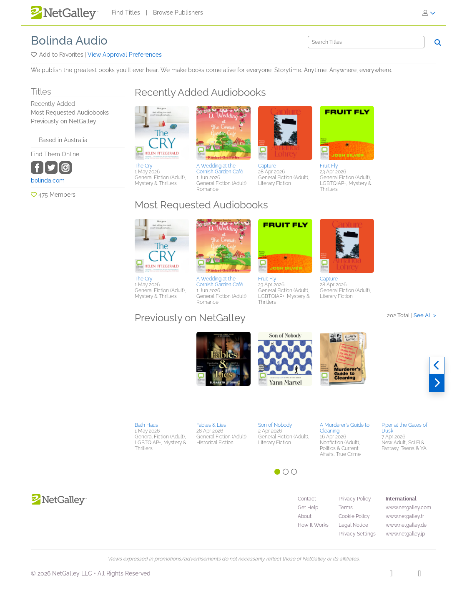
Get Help (308, 507)
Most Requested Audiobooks (70, 112)
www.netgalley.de (406, 525)
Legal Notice (353, 525)
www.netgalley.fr (405, 516)
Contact (307, 499)
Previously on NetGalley (63, 121)
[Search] (366, 42)
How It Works (313, 525)
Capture (267, 166)
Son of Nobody (275, 425)
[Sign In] (429, 13)
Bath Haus (146, 425)
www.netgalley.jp (405, 534)
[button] (34, 55)
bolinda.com (48, 180)
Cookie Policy (354, 516)
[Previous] (436, 365)
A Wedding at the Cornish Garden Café (219, 169)
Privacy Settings (357, 534)
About (304, 516)
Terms (346, 507)
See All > (425, 315)
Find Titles (126, 12)
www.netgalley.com (408, 507)
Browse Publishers (178, 12)
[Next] (436, 383)
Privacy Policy (355, 499)
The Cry (143, 166)
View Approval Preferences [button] (125, 54)
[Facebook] (390, 575)
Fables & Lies (211, 425)
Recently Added (53, 103)
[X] (419, 575)
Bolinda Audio (69, 41)
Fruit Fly (329, 166)
